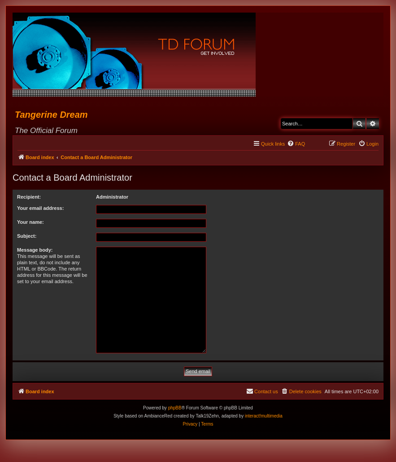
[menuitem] (296, 143)
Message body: (34, 250)
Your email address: (40, 208)
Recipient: (29, 197)
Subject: (26, 236)
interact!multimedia (264, 415)
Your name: (30, 222)
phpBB (175, 407)
